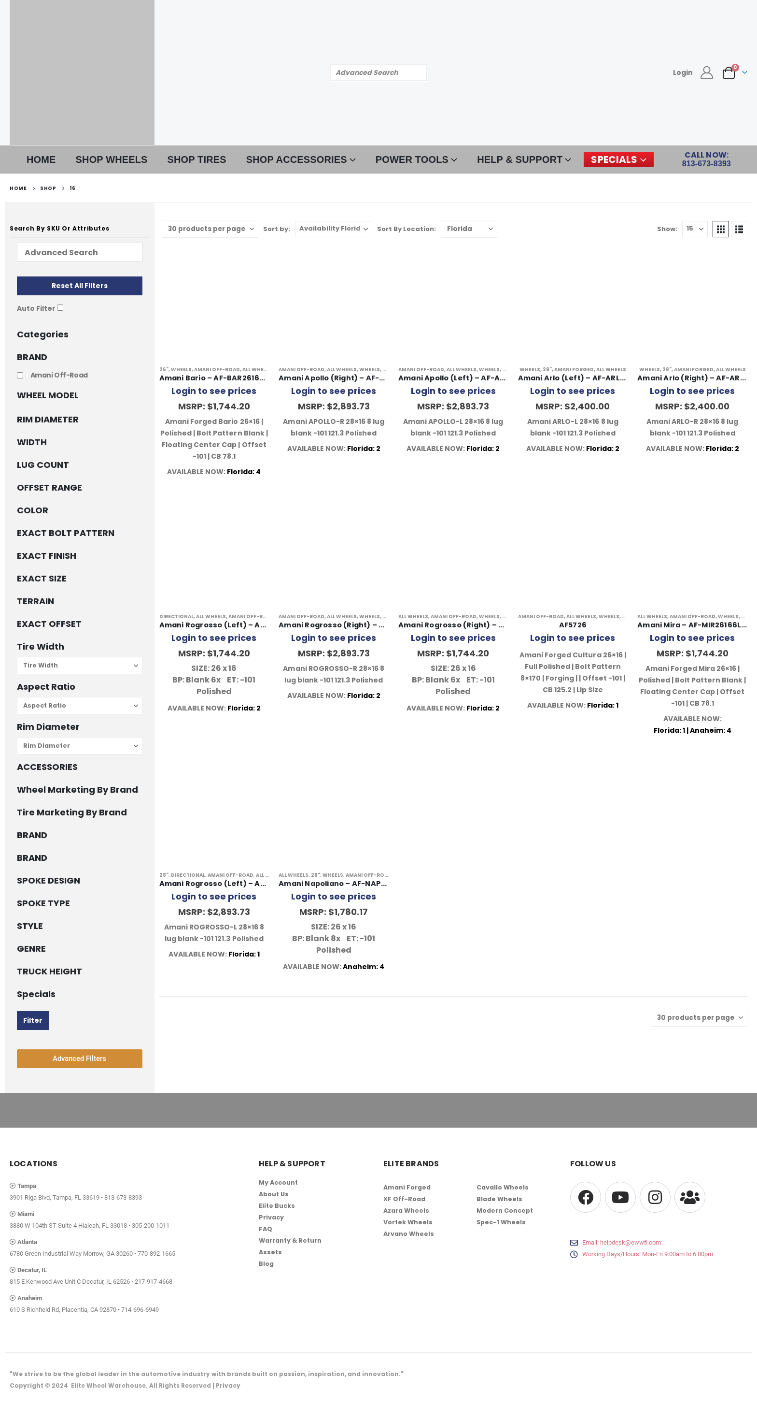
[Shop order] (469, 229)
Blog (266, 1264)
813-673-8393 (123, 1197)
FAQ (265, 1229)
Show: (667, 228)
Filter (32, 1020)
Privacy (271, 1217)
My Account (278, 1182)
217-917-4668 (153, 1281)
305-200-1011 (150, 1225)
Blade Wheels (499, 1199)
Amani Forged (574, 369)
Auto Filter (36, 308)
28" (387, 369)
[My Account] (707, 72)
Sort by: (276, 228)
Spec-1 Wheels (501, 1222)
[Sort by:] (333, 229)
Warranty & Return (290, 1240)
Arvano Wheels (408, 1234)
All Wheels (257, 369)
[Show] (695, 229)
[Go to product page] (214, 302)
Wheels (181, 369)
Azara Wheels (406, 1210)
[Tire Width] (79, 665)
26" (163, 369)
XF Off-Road (404, 1199)
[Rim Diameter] (79, 745)
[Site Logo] (82, 72)
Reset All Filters (80, 285)
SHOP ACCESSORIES (296, 159)
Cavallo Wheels (503, 1187)
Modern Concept (505, 1210)
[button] (721, 229)
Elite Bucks (277, 1206)
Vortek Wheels (408, 1222)
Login (683, 72)
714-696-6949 (140, 1309)
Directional (176, 616)
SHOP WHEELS (112, 159)
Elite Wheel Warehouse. (109, 1385)
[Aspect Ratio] (79, 705)
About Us (274, 1194)
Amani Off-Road (217, 369)
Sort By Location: (406, 228)
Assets (270, 1252)
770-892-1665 (156, 1253)
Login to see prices (213, 391)
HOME (41, 159)
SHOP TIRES (197, 159)
